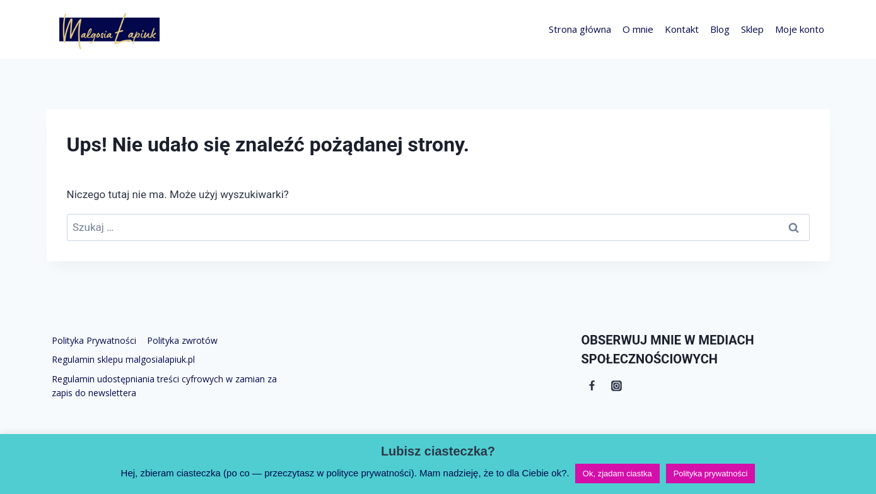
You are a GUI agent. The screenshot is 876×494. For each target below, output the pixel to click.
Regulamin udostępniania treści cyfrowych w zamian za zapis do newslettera (164, 386)
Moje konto (799, 29)
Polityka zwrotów (182, 340)
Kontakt (682, 29)
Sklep (752, 29)
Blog (720, 29)
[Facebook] (592, 385)
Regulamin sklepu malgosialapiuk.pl (123, 359)
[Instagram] (617, 385)
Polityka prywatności (711, 473)
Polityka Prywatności (94, 340)
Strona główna (580, 29)
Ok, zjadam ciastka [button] (617, 473)
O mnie (637, 29)
